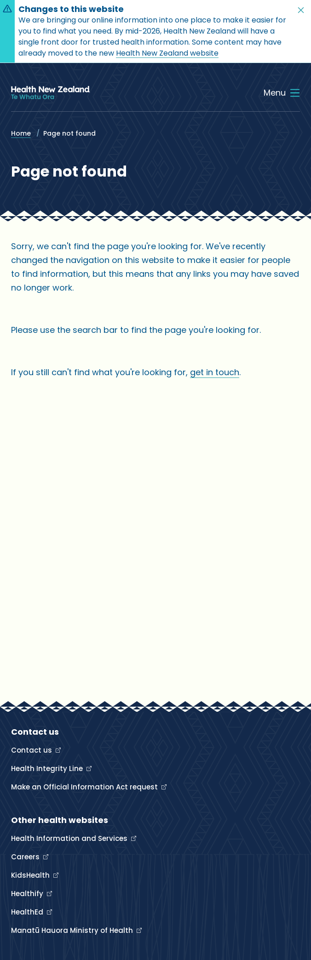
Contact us (32, 750)
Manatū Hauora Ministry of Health (73, 930)
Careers (26, 857)
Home (21, 133)
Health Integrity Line (48, 768)
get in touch (214, 372)
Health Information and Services (70, 838)
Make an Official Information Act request (85, 787)
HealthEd (28, 912)
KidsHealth (31, 875)
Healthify (28, 893)
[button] (301, 10)
